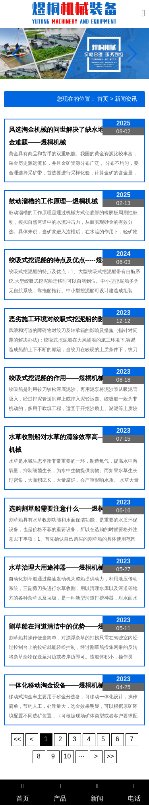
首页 (102, 99)
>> (110, 756)
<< (17, 739)
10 (67, 756)
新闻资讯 (126, 99)
